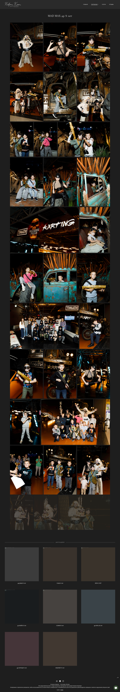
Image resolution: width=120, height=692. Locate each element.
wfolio (62, 690)
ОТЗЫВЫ (111, 4)
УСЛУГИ (104, 4)
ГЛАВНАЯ (85, 4)
